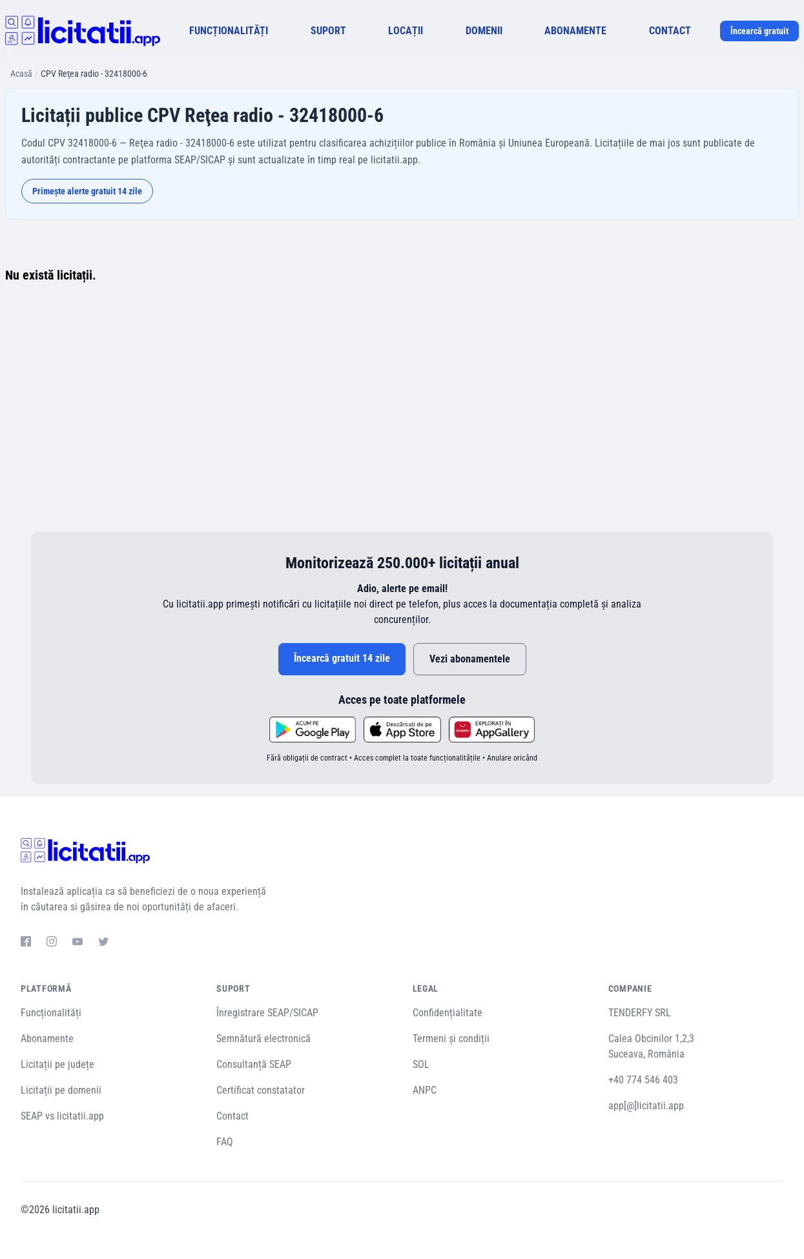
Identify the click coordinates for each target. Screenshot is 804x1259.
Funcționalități (51, 1013)
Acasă (21, 73)
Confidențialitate (447, 1013)
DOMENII (484, 31)
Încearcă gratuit (759, 31)
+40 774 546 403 (643, 1080)
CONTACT (670, 31)
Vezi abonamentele (469, 659)
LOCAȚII (405, 31)
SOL (421, 1064)
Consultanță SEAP (253, 1064)
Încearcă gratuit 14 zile (342, 658)
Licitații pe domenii (61, 1090)
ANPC (425, 1090)
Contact (232, 1116)
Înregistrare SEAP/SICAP (267, 1013)
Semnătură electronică (263, 1038)
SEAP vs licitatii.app (62, 1116)
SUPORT (328, 31)
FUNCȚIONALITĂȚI (228, 31)
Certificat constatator (260, 1090)
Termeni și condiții (451, 1038)
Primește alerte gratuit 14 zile (87, 191)
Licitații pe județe (57, 1064)
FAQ (224, 1142)
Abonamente (47, 1038)
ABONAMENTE (575, 31)
